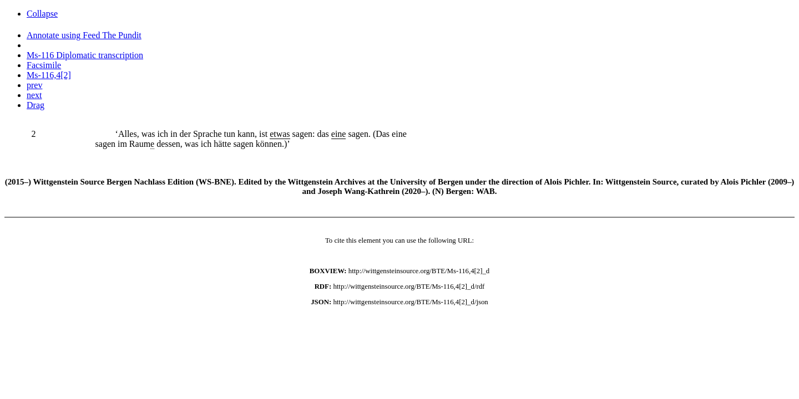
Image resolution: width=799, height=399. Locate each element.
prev (34, 85)
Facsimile (44, 65)
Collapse (42, 13)
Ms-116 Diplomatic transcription (85, 55)
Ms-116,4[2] (49, 75)
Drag (35, 105)
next (34, 95)
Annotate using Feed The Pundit (84, 35)
